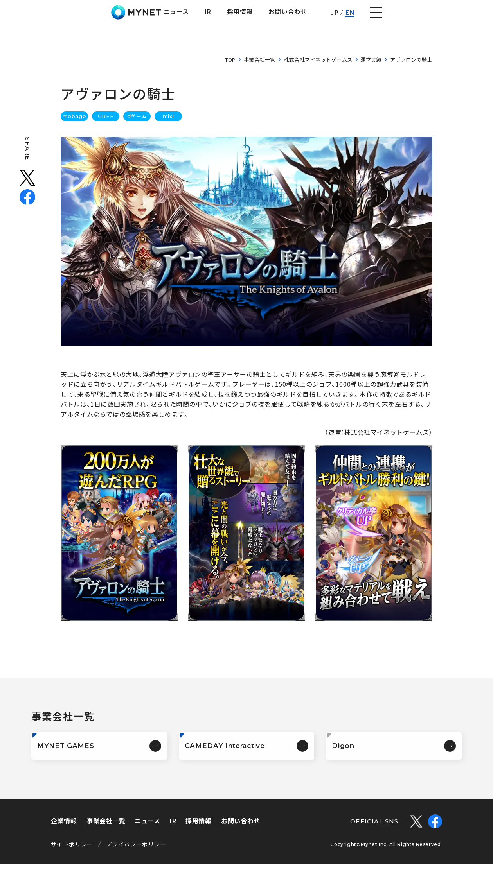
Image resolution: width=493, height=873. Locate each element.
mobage (74, 125)
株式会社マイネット (48, 16)
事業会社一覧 (259, 68)
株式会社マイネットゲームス (318, 68)
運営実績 (371, 68)
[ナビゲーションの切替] (475, 17)
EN (448, 16)
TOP (230, 68)
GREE (105, 125)
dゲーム (137, 125)
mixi (168, 125)
